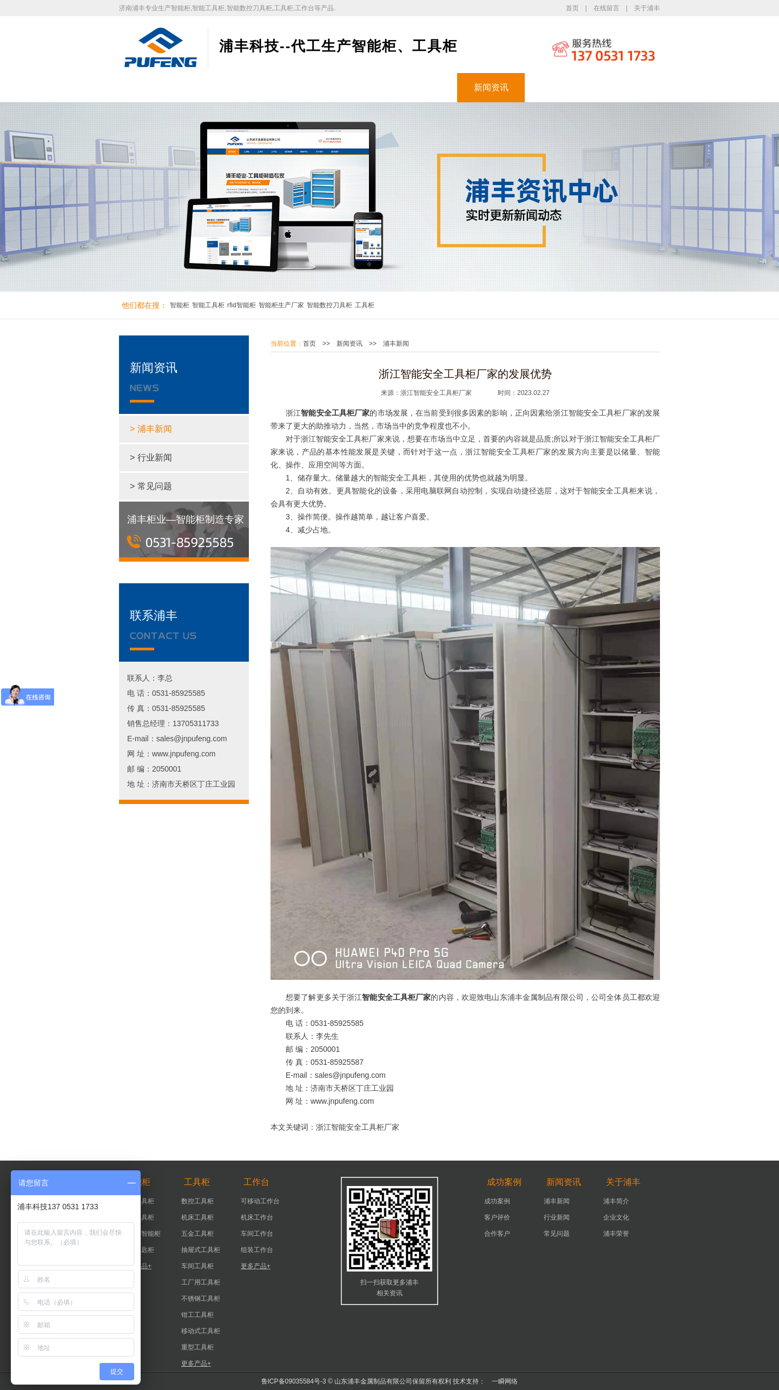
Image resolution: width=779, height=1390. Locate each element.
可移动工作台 (260, 1201)
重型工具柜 (197, 1347)
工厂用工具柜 (200, 1282)
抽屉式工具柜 (200, 1250)
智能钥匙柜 (138, 1250)
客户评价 (497, 1217)
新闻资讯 (491, 87)
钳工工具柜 (197, 1315)
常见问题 (557, 1233)
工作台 (356, 87)
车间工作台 (257, 1233)
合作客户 (497, 1233)
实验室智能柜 (141, 1233)
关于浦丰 (647, 8)
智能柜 (221, 87)
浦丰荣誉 (616, 1233)
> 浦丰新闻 (151, 428)
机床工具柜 (197, 1217)
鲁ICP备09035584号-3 (293, 1381)
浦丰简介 (616, 1201)
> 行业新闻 (151, 457)
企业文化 (616, 1217)
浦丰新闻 (396, 343)
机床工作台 (257, 1217)
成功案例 (423, 87)
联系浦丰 (626, 87)
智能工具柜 (208, 305)
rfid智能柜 (241, 305)
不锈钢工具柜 (200, 1298)
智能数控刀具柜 (329, 305)
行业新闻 (557, 1217)
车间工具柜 (197, 1266)
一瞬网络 (501, 1381)
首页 (572, 8)
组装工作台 (257, 1250)
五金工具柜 (197, 1233)
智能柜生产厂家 (281, 305)
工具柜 (288, 87)
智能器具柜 (138, 1201)
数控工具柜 (197, 1201)
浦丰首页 (153, 87)
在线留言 (606, 8)
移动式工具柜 (200, 1331)
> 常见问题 (151, 486)
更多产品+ (136, 1266)
